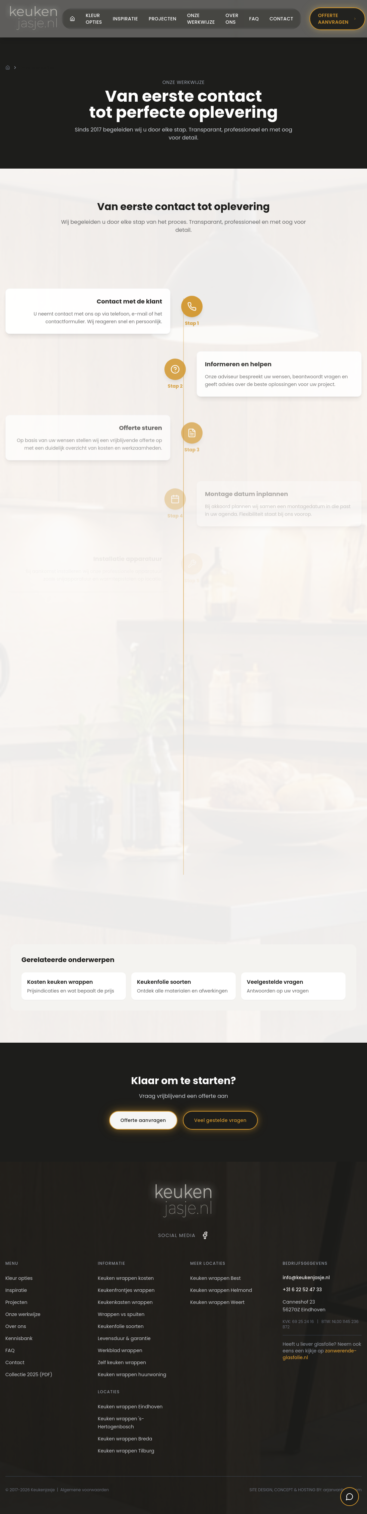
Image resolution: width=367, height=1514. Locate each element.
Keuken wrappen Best (215, 1278)
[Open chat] (349, 1496)
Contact (281, 18)
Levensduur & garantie (124, 1338)
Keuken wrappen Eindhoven (130, 1406)
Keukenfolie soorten (121, 1326)
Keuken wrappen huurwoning (132, 1374)
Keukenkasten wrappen (125, 1302)
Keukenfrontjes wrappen (126, 1290)
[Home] (7, 67)
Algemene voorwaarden (84, 1490)
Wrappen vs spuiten (121, 1314)
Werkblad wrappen (120, 1350)
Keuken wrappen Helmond (221, 1290)
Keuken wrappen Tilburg (126, 1450)
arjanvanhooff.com (342, 1490)
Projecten (162, 18)
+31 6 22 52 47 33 (302, 1289)
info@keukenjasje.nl (306, 1277)
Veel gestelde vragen (220, 1120)
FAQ (254, 18)
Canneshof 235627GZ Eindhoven (304, 1306)
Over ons (232, 18)
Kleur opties (94, 18)
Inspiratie (125, 18)
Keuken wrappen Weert (217, 1302)
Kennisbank (18, 1338)
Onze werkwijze (201, 18)
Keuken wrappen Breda (125, 1438)
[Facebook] (205, 1235)
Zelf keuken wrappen (122, 1362)
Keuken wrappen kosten (126, 1278)
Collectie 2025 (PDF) (28, 1374)
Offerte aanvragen (337, 18)
